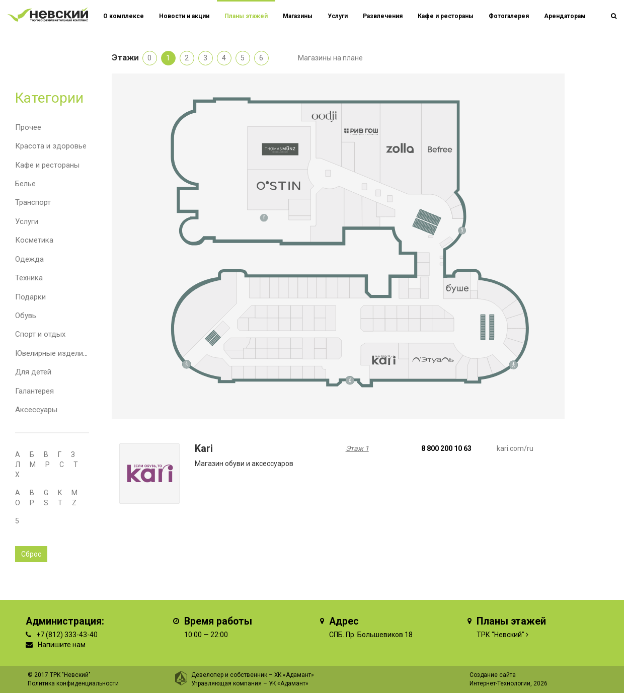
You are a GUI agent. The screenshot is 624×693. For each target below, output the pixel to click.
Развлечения (383, 16)
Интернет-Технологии (500, 683)
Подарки (30, 296)
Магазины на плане (330, 58)
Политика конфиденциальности (73, 683)
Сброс (31, 554)
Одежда (29, 259)
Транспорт (33, 202)
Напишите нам (62, 645)
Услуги (26, 221)
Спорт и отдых (40, 334)
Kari (204, 448)
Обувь (25, 315)
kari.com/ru (515, 448)
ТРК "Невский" (500, 635)
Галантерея (34, 391)
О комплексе (123, 16)
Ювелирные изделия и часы (64, 353)
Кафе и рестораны (47, 165)
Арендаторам (565, 16)
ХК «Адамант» (294, 674)
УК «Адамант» (288, 683)
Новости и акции (184, 16)
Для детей (33, 371)
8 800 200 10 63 (446, 448)
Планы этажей (246, 16)
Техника (29, 277)
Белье (25, 183)
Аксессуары (36, 409)
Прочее (28, 127)
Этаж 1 (357, 448)
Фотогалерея (509, 16)
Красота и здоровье (51, 145)
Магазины (298, 16)
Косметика (34, 240)
